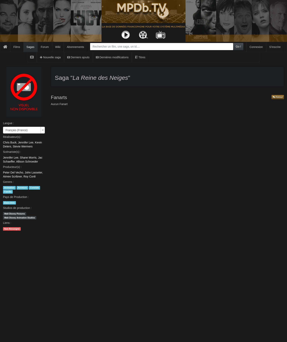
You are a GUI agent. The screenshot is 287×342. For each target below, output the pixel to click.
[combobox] (161, 46)
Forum (45, 47)
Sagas (30, 47)
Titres (140, 57)
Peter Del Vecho (13, 172)
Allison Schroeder (27, 161)
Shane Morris (28, 157)
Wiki (57, 47)
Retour (278, 97)
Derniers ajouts (78, 57)
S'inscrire (275, 47)
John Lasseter (33, 172)
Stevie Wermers (22, 146)
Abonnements (75, 47)
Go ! (238, 46)
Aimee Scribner (12, 176)
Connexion (256, 47)
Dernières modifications (112, 57)
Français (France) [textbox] (17, 130)
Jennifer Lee (25, 142)
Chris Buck (10, 142)
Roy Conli (30, 176)
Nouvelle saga (50, 57)
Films (16, 47)
